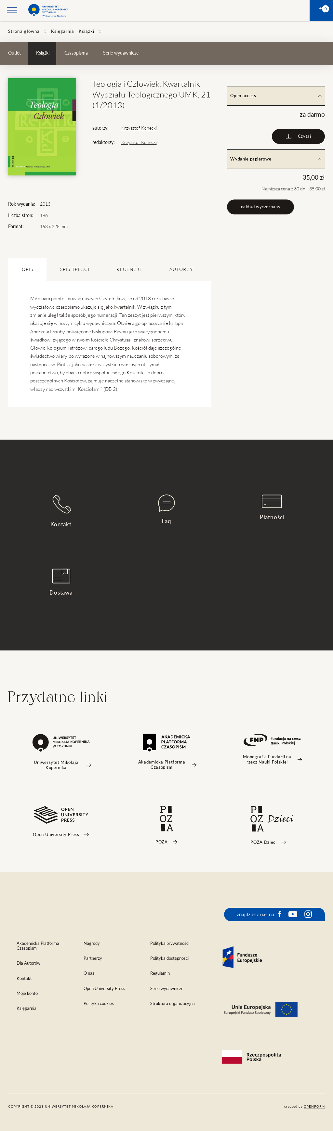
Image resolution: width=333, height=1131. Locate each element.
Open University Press (104, 988)
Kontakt (61, 511)
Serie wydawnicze (121, 53)
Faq (166, 509)
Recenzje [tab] (129, 269)
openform (314, 1106)
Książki (86, 31)
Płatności (272, 508)
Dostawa (61, 582)
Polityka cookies (99, 1003)
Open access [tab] (275, 95)
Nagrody (92, 943)
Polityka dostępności (169, 958)
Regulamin (160, 973)
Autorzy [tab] (181, 269)
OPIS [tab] (27, 269)
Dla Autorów (28, 963)
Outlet (14, 53)
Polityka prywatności (169, 943)
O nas (89, 973)
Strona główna (24, 31)
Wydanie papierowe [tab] (275, 159)
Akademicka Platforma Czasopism (38, 946)
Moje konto (27, 993)
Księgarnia (62, 31)
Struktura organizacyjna (172, 1003)
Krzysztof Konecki (139, 128)
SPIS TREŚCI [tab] (75, 269)
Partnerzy (93, 958)
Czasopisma (76, 53)
